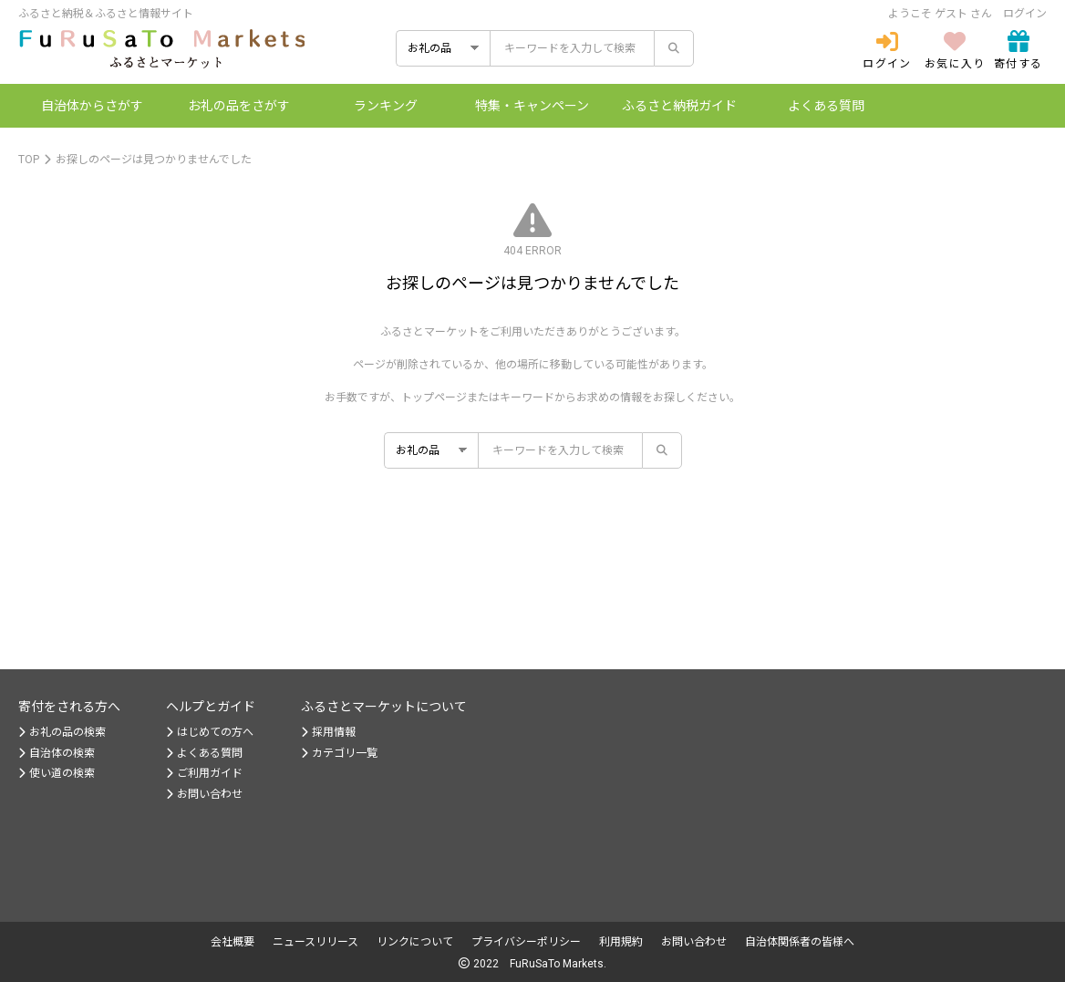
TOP (28, 159)
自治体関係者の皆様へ (799, 941)
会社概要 (232, 941)
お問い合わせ (204, 794)
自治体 (92, 105)
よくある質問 (826, 105)
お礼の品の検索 (62, 732)
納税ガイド (679, 105)
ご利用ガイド (204, 773)
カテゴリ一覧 (339, 753)
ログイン (1025, 13)
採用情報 (328, 732)
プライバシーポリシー (526, 941)
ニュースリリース (315, 941)
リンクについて (415, 941)
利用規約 (621, 941)
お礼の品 (239, 105)
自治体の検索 (56, 753)
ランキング (386, 105)
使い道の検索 (56, 773)
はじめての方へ (209, 732)
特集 (532, 105)
